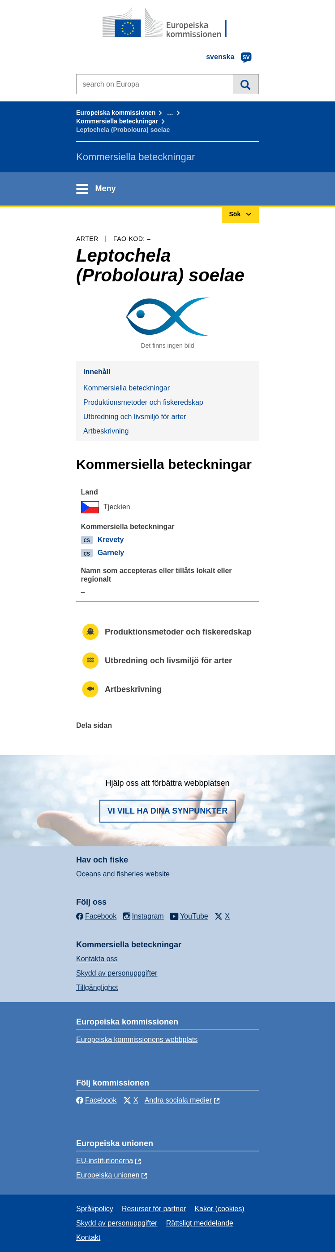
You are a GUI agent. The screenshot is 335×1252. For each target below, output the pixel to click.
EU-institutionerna (104, 1160)
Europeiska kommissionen (115, 112)
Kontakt (88, 1237)
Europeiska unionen (107, 1175)
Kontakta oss (97, 959)
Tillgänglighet (97, 987)
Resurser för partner (154, 1209)
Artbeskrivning (106, 431)
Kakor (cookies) (219, 1209)
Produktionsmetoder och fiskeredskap (143, 402)
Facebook (96, 1100)
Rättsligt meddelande (199, 1223)
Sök (245, 83)
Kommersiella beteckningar (117, 121)
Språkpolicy (94, 1209)
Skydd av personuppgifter (116, 973)
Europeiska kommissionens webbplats (137, 1039)
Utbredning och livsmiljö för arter (134, 416)
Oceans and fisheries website (123, 874)
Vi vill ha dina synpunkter (167, 810)
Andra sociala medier (178, 1100)
